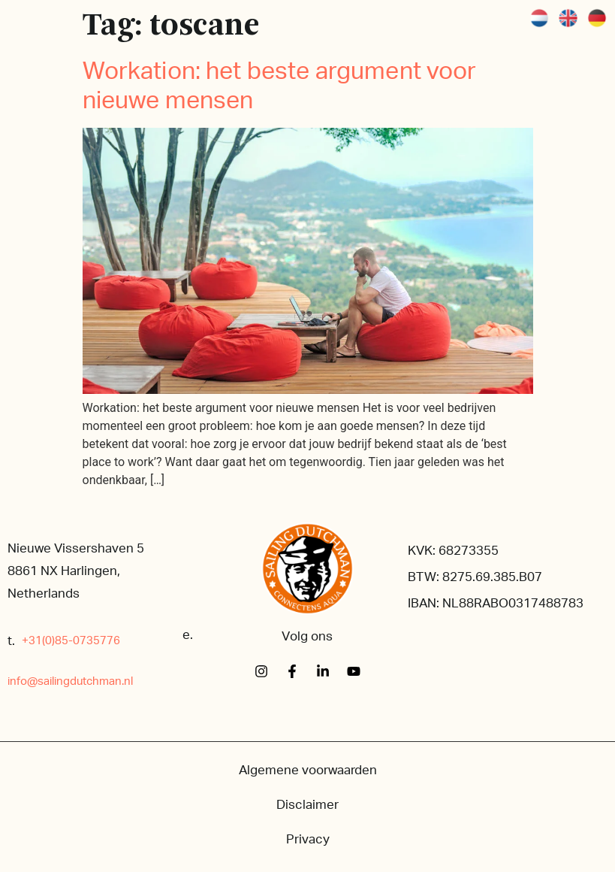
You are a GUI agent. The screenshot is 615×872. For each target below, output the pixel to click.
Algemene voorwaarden (308, 770)
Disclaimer (307, 804)
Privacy (308, 839)
